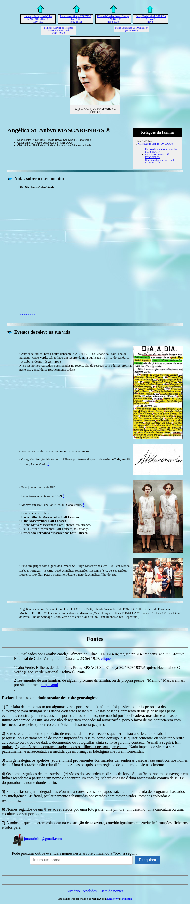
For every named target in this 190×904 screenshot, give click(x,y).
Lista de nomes (111, 891)
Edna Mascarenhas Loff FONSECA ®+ (157, 156)
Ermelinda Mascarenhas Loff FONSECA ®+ (159, 161)
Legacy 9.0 (113, 898)
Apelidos (89, 891)
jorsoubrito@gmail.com (37, 839)
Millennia (127, 898)
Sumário (73, 891)
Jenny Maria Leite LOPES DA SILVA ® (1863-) (151, 19)
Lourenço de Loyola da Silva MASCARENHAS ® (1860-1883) (38, 19)
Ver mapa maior (27, 313)
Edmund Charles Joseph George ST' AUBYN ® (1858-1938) (113, 19)
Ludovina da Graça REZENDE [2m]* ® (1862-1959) (75, 19)
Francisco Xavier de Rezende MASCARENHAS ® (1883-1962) (58, 30)
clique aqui (110, 658)
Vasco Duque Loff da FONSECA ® (155, 143)
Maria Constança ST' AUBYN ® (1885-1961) (131, 29)
